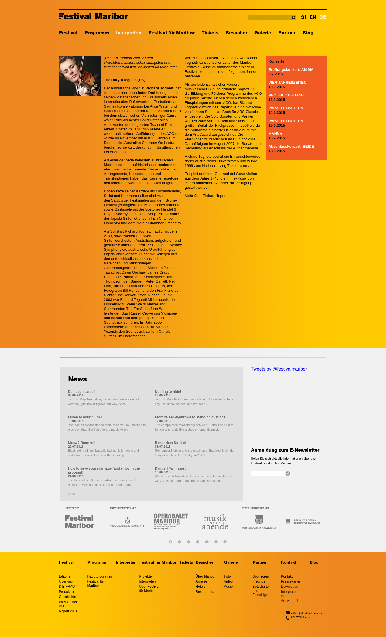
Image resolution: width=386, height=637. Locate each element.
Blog (308, 33)
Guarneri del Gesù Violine (236, 174)
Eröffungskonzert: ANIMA (291, 69)
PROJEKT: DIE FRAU (287, 95)
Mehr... (73, 494)
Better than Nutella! (171, 443)
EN (312, 17)
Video (228, 581)
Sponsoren (261, 576)
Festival (68, 33)
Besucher (236, 33)
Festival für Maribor (171, 33)
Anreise (201, 581)
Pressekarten (291, 581)
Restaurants (205, 592)
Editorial (65, 576)
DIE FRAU (67, 587)
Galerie (262, 33)
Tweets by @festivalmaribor (279, 369)
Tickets (210, 33)
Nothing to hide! (168, 392)
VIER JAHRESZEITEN (288, 82)
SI (303, 17)
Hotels (200, 587)
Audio (228, 587)
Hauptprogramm (99, 576)
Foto (227, 576)
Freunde (259, 581)
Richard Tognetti (216, 196)
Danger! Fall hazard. (171, 468)
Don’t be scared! (81, 392)
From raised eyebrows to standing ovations (190, 417)
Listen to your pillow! (85, 417)
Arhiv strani (289, 601)
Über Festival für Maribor (149, 589)
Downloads (289, 587)
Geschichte (67, 597)
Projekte (145, 576)
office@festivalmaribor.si (308, 613)
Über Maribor (206, 576)
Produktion (67, 592)
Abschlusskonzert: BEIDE (291, 146)
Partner (286, 33)
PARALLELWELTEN (286, 108)
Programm (97, 33)
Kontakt (288, 562)
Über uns (66, 581)
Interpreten (128, 33)
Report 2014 (68, 611)
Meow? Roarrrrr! (81, 443)
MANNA (275, 133)
